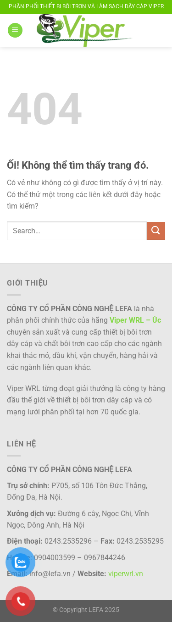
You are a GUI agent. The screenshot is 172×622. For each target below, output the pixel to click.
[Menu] (15, 30)
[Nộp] (156, 231)
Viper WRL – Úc (135, 320)
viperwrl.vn (125, 573)
